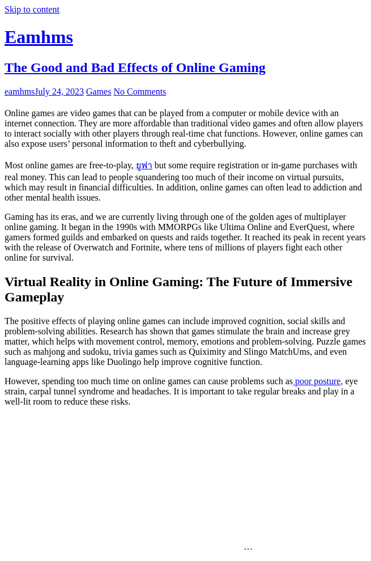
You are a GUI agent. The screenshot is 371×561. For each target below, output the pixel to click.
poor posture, (318, 381)
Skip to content (32, 9)
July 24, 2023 (59, 91)
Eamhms (39, 37)
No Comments (139, 91)
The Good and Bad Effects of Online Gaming (135, 67)
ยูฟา (144, 165)
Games (98, 91)
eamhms (20, 91)
